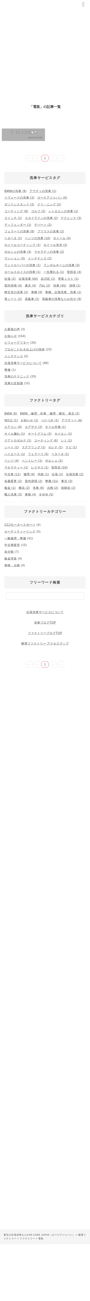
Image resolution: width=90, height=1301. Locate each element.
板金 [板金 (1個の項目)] (10, 487)
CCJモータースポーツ (19, 524)
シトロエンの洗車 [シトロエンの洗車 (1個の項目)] (63, 211)
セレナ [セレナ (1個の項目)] (55, 447)
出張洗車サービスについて (23, 363)
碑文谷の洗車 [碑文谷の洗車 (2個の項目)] (16, 292)
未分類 (9, 551)
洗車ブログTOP (45, 622)
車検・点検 (12, 565)
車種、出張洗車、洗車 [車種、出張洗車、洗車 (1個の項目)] (63, 292)
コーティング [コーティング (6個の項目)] (46, 440)
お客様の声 (12, 329)
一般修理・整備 (15, 538)
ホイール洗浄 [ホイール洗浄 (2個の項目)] (55, 245)
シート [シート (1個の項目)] (11, 447)
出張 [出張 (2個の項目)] (10, 278)
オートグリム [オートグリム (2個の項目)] (40, 433)
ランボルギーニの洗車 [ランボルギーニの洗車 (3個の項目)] (62, 265)
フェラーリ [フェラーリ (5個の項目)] (38, 454)
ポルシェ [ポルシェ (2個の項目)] (54, 460)
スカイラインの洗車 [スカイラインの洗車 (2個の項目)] (41, 218)
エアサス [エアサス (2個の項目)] (33, 426)
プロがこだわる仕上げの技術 (24, 349)
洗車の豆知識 (13, 383)
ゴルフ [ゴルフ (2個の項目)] (38, 211)
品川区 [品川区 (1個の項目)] (48, 278)
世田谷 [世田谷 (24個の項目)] (59, 467)
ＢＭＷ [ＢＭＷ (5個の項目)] (46, 494)
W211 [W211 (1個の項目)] (11, 420)
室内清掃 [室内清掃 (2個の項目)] (33, 481)
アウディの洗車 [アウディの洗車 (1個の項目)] (42, 191)
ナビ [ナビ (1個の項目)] (71, 447)
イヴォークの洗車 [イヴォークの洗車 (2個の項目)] (19, 197)
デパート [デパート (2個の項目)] (43, 224)
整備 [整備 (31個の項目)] (51, 481)
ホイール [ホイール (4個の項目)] (62, 238)
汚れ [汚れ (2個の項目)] (44, 285)
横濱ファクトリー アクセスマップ (45, 643)
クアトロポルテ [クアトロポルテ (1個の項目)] (17, 440)
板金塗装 (10, 558)
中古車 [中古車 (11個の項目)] (12, 474)
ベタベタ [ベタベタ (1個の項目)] (13, 238)
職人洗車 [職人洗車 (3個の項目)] (13, 494)
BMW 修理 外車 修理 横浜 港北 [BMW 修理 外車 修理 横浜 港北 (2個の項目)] (50, 413)
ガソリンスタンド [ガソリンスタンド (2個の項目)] (19, 204)
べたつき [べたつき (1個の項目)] (50, 420)
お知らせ (10, 336)
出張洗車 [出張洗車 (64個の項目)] (28, 278)
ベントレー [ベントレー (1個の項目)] (32, 460)
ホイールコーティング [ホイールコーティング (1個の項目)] (22, 245)
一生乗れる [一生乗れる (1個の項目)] (54, 272)
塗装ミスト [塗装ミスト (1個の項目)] (68, 278)
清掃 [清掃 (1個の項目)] (74, 285)
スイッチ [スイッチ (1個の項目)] (13, 218)
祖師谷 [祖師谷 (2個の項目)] (68, 487)
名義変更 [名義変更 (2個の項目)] (13, 481)
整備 (7, 369)
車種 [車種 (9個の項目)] (36, 292)
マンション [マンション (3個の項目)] (14, 258)
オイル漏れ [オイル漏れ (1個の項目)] (14, 433)
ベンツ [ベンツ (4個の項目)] (11, 460)
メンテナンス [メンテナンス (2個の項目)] (40, 258)
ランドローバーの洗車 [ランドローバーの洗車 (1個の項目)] (22, 265)
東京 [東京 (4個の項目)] (30, 285)
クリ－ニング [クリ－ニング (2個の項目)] (49, 204)
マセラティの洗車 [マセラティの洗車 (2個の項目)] (49, 251)
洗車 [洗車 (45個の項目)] (59, 285)
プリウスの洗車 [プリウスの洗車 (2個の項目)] (50, 231)
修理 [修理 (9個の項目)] (29, 474)
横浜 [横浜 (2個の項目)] (24, 487)
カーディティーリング (19, 531)
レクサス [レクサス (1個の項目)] (40, 467)
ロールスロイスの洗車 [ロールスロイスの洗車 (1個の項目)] (22, 272)
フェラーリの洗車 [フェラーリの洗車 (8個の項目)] (19, 231)
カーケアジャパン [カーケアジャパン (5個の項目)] (52, 197)
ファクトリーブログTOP (45, 633)
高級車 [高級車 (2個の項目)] (32, 299)
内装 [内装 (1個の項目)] (43, 474)
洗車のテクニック (16, 376)
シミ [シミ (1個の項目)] (66, 440)
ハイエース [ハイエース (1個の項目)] (14, 454)
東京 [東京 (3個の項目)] (66, 481)
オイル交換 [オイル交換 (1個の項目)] (55, 426)
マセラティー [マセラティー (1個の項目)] (16, 467)
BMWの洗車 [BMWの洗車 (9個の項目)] (15, 191)
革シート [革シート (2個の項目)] (13, 299)
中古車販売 (12, 545)
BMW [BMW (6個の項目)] (10, 413)
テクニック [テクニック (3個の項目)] (71, 218)
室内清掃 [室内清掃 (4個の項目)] (13, 285)
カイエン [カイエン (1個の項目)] (63, 433)
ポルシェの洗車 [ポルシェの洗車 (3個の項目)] (17, 251)
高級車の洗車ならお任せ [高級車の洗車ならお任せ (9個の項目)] (61, 299)
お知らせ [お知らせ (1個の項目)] (29, 420)
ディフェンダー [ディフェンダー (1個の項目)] (17, 224)
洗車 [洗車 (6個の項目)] (38, 487)
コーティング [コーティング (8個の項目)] (16, 211)
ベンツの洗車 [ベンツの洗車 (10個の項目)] (37, 238)
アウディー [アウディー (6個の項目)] (71, 420)
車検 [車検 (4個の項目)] (30, 494)
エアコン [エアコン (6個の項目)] (13, 426)
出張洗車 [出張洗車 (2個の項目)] (75, 474)
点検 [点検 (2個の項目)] (52, 487)
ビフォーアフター (16, 342)
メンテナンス (13, 356)
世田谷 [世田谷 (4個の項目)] (74, 272)
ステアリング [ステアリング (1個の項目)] (34, 447)
